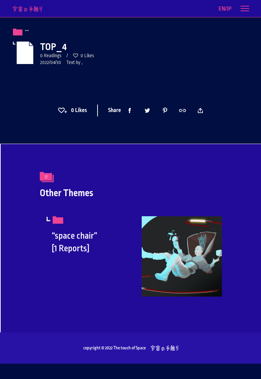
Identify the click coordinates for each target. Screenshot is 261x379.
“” (27, 32)
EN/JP (225, 9)
